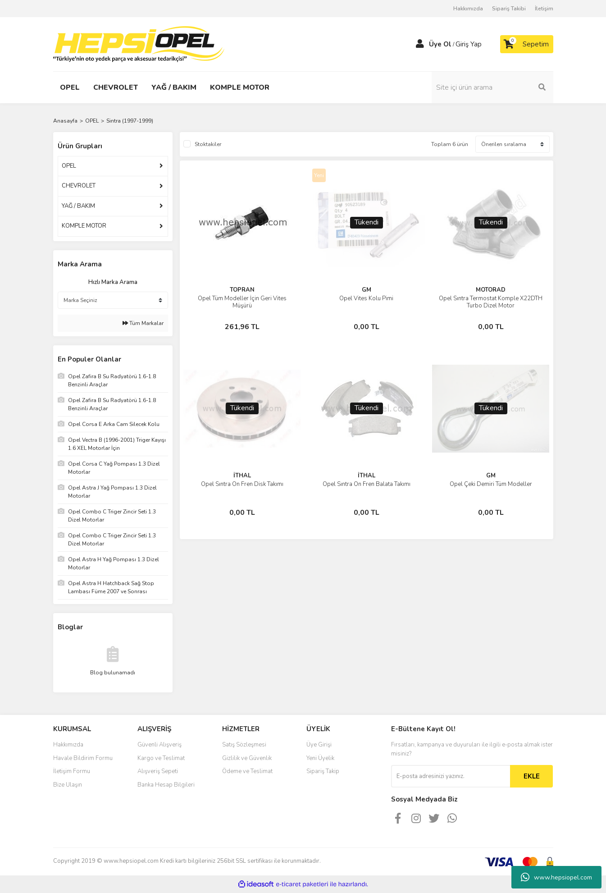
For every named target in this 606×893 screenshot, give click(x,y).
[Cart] (526, 44)
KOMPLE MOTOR (84, 226)
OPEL (69, 166)
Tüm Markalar (143, 323)
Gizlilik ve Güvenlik (247, 758)
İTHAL (242, 476)
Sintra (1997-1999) (129, 120)
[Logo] (138, 43)
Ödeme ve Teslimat (247, 771)
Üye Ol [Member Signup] (440, 44)
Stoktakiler (208, 144)
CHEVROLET (79, 186)
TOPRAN (242, 290)
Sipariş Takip (322, 771)
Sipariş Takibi (509, 8)
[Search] (492, 87)
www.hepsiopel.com (556, 877)
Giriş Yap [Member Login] (469, 44)
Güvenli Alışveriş (159, 745)
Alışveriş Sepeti (157, 771)
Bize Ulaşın (67, 785)
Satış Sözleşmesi (244, 745)
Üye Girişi (319, 745)
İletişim (544, 8)
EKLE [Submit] (532, 776)
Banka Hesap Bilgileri (166, 785)
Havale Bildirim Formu (83, 758)
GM (366, 290)
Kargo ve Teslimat (161, 758)
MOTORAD (491, 290)
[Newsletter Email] (450, 776)
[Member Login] (420, 44)
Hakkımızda (468, 8)
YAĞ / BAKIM (78, 206)
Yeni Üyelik (320, 758)
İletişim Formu (71, 771)
